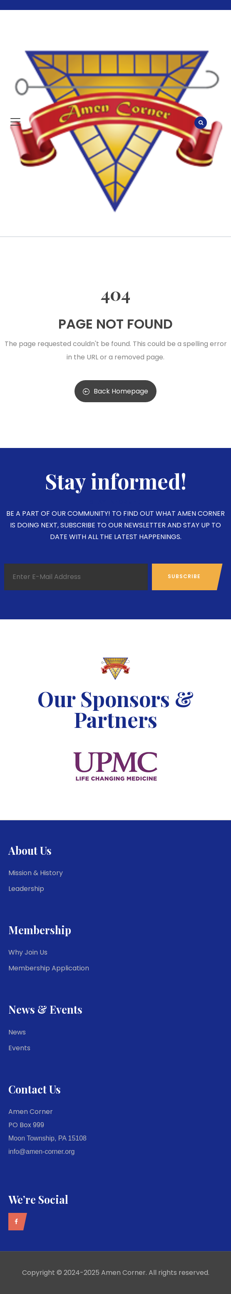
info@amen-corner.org (41, 1151)
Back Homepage (115, 391)
